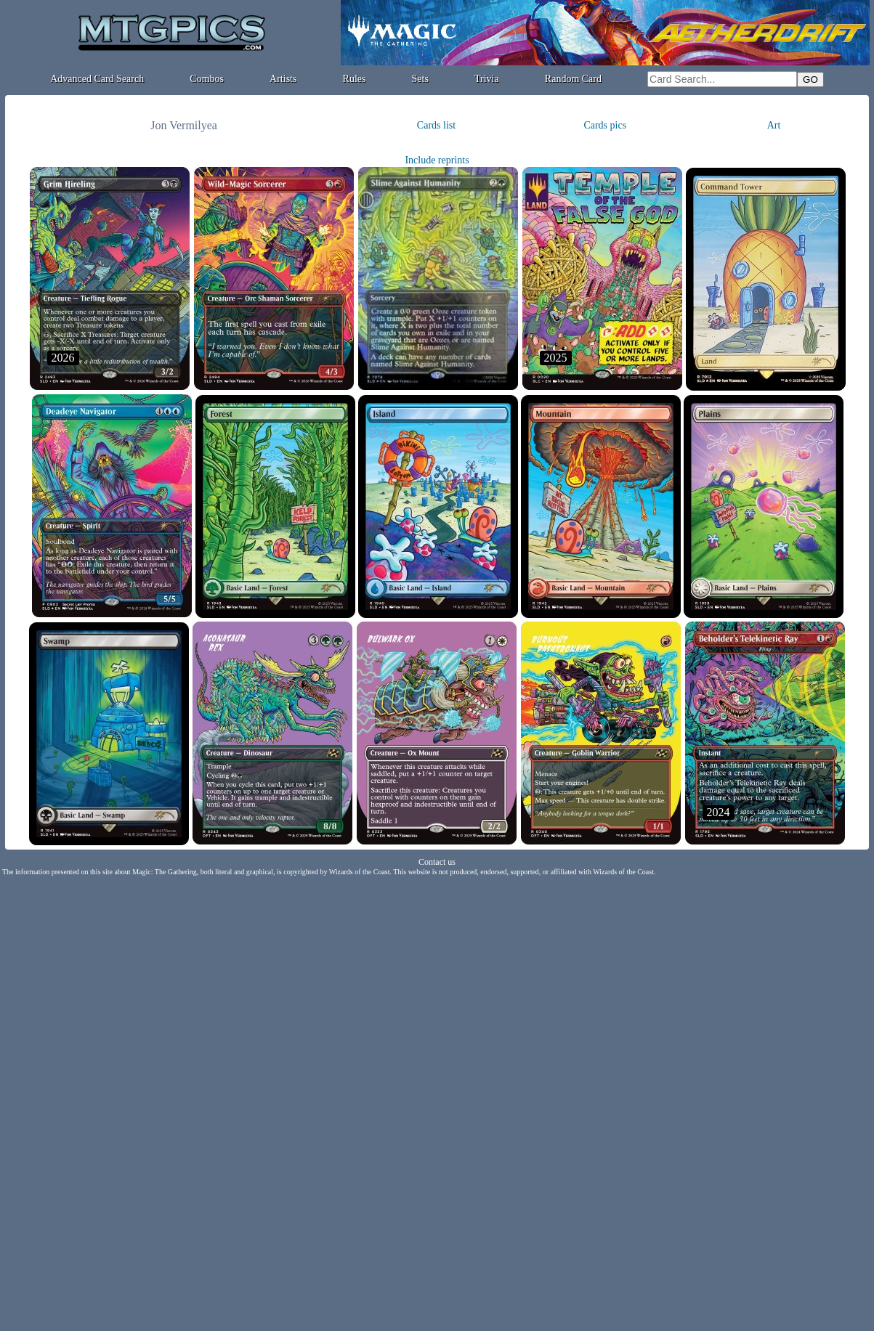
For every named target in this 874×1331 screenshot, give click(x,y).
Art (774, 125)
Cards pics (604, 125)
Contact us (437, 862)
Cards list (436, 125)
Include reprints (437, 160)
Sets (420, 78)
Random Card (573, 78)
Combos (207, 78)
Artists (283, 78)
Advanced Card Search (97, 78)
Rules (354, 78)
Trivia (486, 78)
